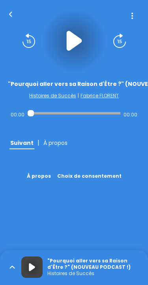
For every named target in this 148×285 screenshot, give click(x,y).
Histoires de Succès (52, 95)
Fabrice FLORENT (100, 95)
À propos (39, 176)
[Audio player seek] (74, 113)
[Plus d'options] (132, 16)
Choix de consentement (89, 176)
